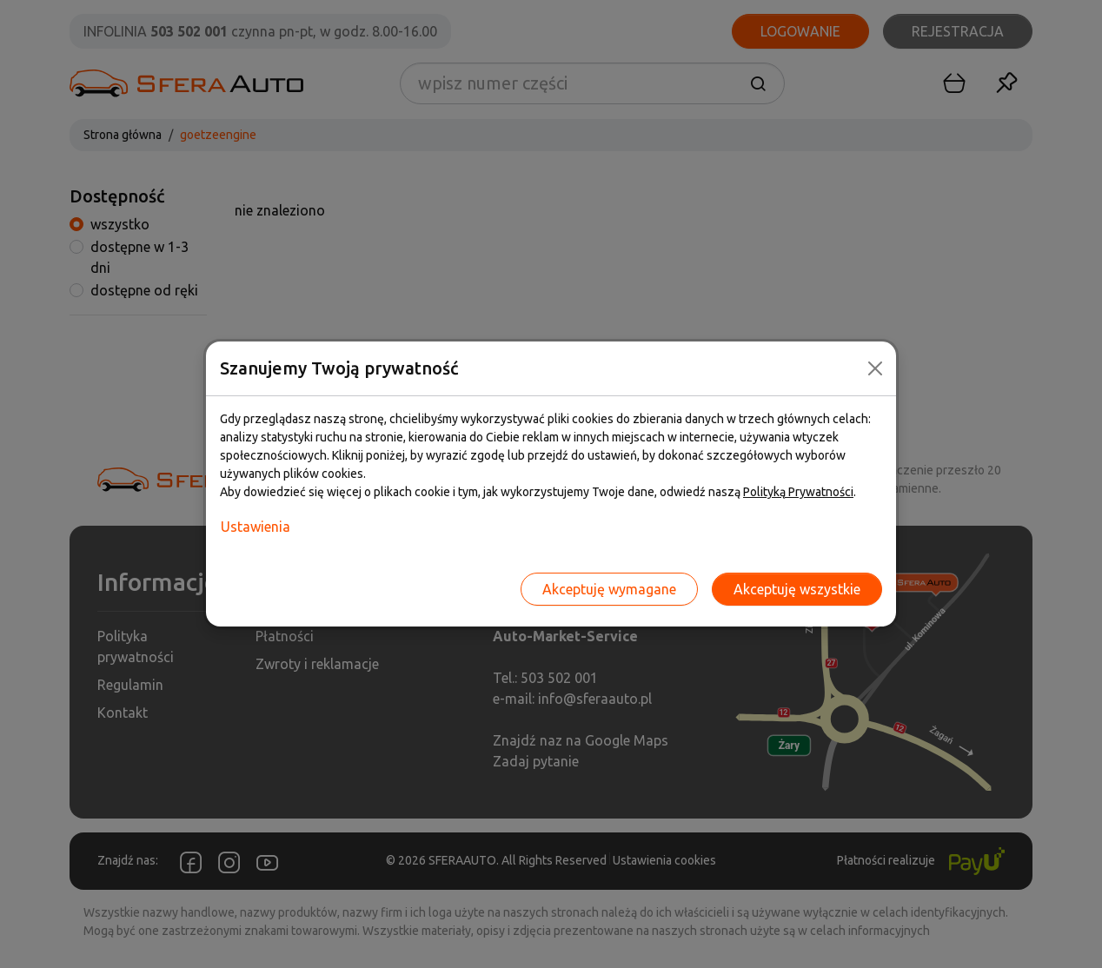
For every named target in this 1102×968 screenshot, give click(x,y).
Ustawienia (255, 526)
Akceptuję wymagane (609, 589)
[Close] (875, 368)
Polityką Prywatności (798, 492)
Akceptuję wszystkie (797, 589)
